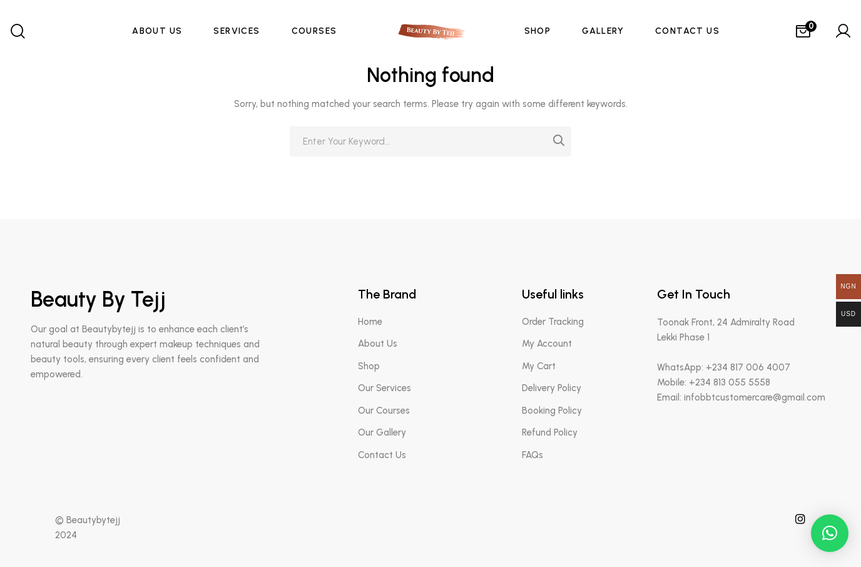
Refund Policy (550, 432)
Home (370, 321)
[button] (829, 533)
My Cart (539, 366)
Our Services (384, 388)
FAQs (532, 455)
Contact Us (382, 455)
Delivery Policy (551, 388)
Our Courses (384, 410)
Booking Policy (552, 410)
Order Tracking (553, 321)
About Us (377, 343)
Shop (369, 366)
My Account (547, 343)
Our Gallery (382, 432)
